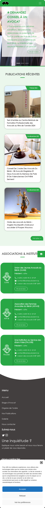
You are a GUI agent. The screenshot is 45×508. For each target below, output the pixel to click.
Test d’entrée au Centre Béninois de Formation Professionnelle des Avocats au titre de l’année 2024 (22, 123)
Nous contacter (8, 424)
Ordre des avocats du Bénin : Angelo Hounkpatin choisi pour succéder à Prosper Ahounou (20, 225)
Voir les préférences (22, 502)
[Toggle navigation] (40, 3)
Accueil (5, 397)
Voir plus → (37, 238)
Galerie (5, 419)
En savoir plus (34, 52)
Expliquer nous (8, 445)
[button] (41, 462)
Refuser (22, 496)
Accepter (22, 489)
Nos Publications (9, 413)
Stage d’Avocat (9, 402)
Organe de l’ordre (10, 408)
